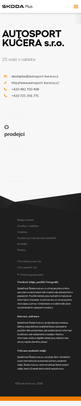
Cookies (22, 232)
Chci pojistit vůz (27, 267)
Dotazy (21, 249)
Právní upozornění (31, 274)
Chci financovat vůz (29, 261)
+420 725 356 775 (25, 96)
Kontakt (22, 243)
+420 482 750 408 (25, 89)
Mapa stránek (25, 219)
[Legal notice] (48, 322)
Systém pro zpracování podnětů (36, 238)
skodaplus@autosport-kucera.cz (34, 76)
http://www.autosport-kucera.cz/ (35, 83)
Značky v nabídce (28, 225)
